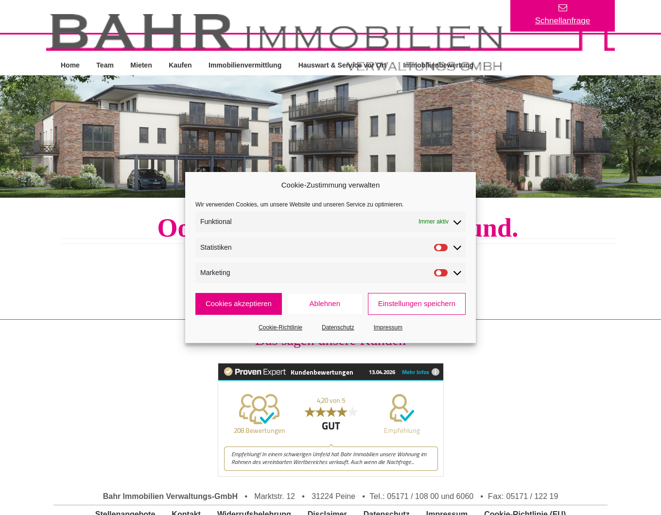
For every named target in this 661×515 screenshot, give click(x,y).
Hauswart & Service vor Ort (344, 65)
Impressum (388, 327)
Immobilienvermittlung (246, 65)
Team (105, 65)
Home (70, 65)
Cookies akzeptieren (239, 303)
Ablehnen (325, 303)
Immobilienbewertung (440, 65)
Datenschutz (338, 327)
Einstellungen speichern (416, 303)
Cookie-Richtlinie (280, 327)
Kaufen (181, 65)
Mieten (142, 65)
